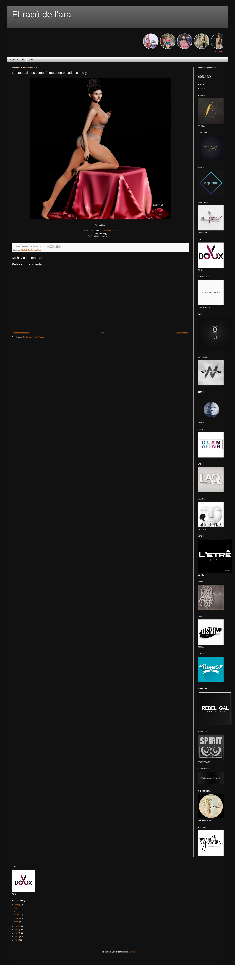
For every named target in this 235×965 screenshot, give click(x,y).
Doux (103, 231)
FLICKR (203, 88)
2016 (17, 937)
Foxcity (33, 250)
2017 (17, 933)
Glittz (39, 250)
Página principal (17, 59)
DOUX (23, 250)
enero (16, 922)
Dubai (28, 250)
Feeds (32, 59)
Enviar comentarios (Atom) (33, 337)
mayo (16, 908)
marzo (16, 915)
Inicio (103, 333)
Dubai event (111, 231)
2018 (17, 930)
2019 (17, 926)
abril (16, 911)
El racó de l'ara (41, 14)
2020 (17, 905)
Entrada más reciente (21, 333)
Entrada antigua (182, 333)
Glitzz (110, 236)
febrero (17, 918)
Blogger (132, 952)
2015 (17, 940)
